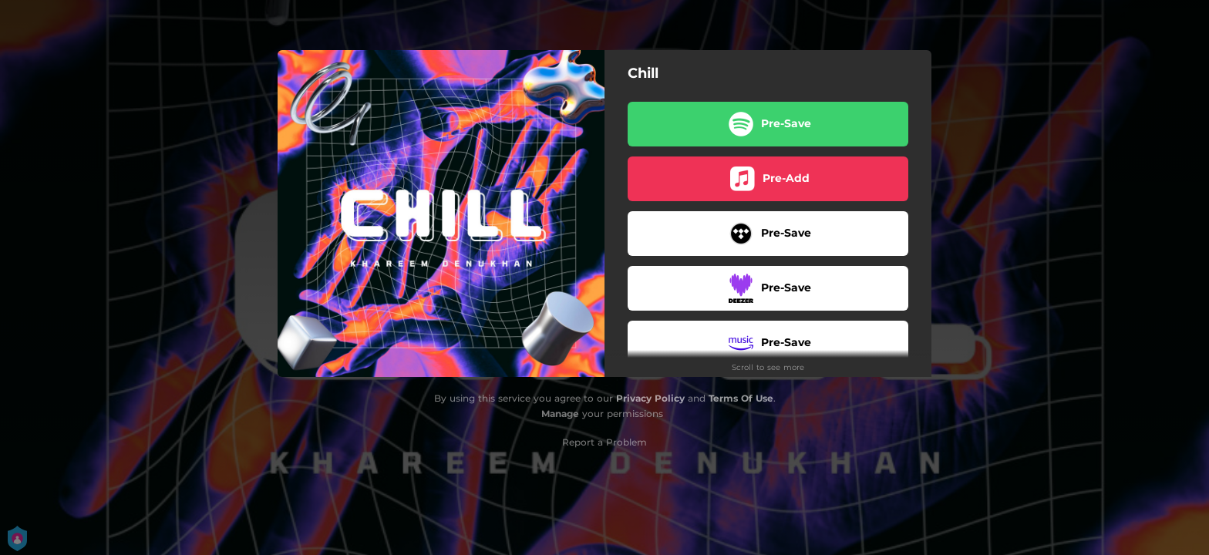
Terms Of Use (741, 398)
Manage (560, 413)
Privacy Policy (650, 398)
